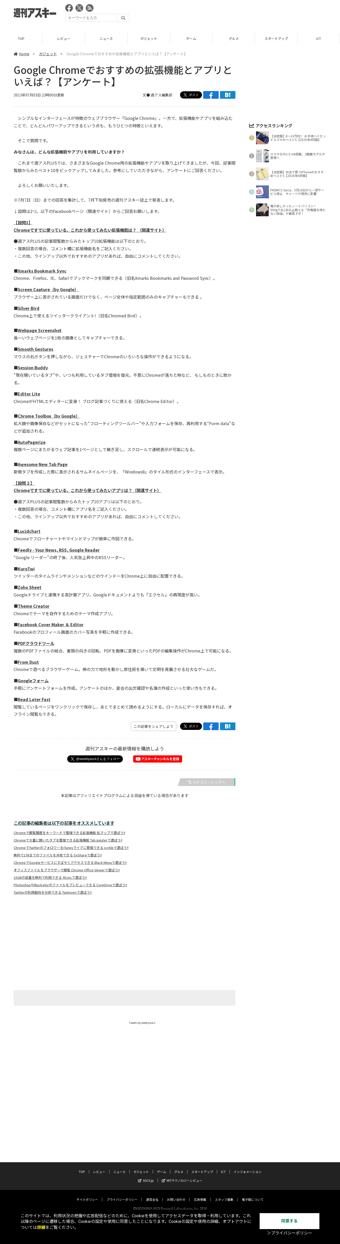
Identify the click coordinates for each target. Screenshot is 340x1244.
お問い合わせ (176, 1194)
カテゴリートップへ (206, 782)
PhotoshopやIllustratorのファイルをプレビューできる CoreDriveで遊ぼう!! (70, 885)
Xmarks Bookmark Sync (42, 271)
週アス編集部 (161, 94)
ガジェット (148, 38)
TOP (21, 38)
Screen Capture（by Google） (48, 289)
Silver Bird (28, 308)
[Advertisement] (232, 14)
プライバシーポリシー (122, 1194)
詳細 (41, 1227)
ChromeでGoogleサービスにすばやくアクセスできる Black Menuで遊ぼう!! (70, 862)
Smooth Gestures (35, 349)
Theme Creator (33, 606)
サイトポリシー (87, 1194)
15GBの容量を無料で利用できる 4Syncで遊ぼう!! (50, 877)
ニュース (106, 38)
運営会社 (152, 1194)
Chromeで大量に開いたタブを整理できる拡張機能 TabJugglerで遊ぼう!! (68, 840)
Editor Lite (29, 394)
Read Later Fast (34, 699)
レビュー (63, 38)
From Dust (28, 662)
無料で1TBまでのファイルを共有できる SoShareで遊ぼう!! (58, 855)
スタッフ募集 (224, 1194)
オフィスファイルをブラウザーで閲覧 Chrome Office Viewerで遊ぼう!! (67, 870)
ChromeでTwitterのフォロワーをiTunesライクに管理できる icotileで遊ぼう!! (71, 847)
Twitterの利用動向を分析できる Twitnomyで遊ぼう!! (53, 892)
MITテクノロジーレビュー (182, 1175)
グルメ (234, 38)
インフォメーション (247, 1167)
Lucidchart (29, 531)
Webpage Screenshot (40, 330)
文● (147, 94)
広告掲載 (200, 1194)
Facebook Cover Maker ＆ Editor (50, 624)
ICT (318, 38)
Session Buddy (33, 367)
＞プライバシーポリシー (289, 1233)
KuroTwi (26, 569)
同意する (289, 1221)
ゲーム (191, 38)
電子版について (253, 1194)
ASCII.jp (146, 1175)
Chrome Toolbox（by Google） (49, 416)
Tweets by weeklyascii (142, 1023)
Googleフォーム (33, 680)
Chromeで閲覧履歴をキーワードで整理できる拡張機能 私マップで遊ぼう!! (69, 833)
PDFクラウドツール (36, 643)
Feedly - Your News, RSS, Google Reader (59, 550)
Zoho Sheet (29, 587)
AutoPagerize (32, 442)
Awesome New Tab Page (42, 464)
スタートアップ (276, 38)
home (21, 53)
